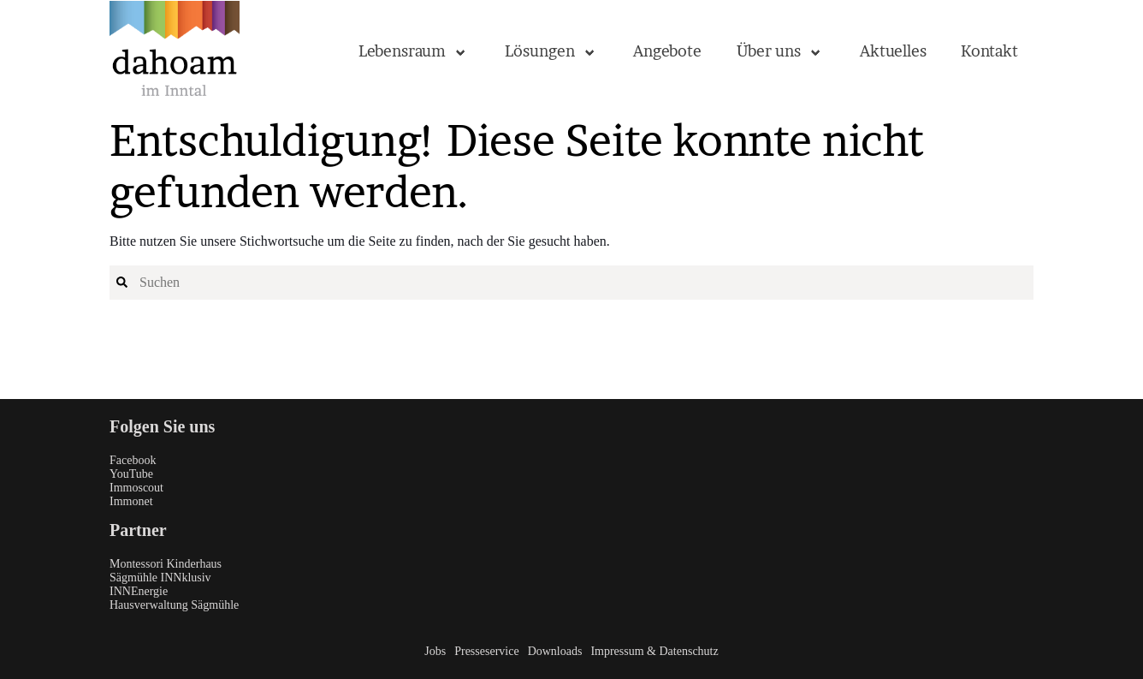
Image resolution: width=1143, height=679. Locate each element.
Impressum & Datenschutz (654, 651)
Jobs (435, 651)
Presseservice (486, 651)
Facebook (133, 460)
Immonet (131, 501)
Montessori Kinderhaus (166, 563)
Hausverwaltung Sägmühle (174, 605)
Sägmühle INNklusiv (160, 577)
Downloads (555, 651)
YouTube (131, 474)
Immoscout (136, 487)
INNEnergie (139, 591)
